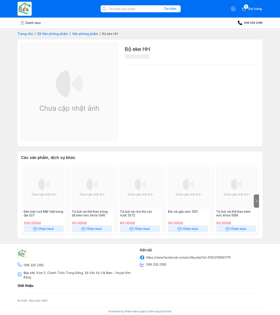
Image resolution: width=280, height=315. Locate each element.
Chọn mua (44, 228)
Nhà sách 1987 (38, 300)
